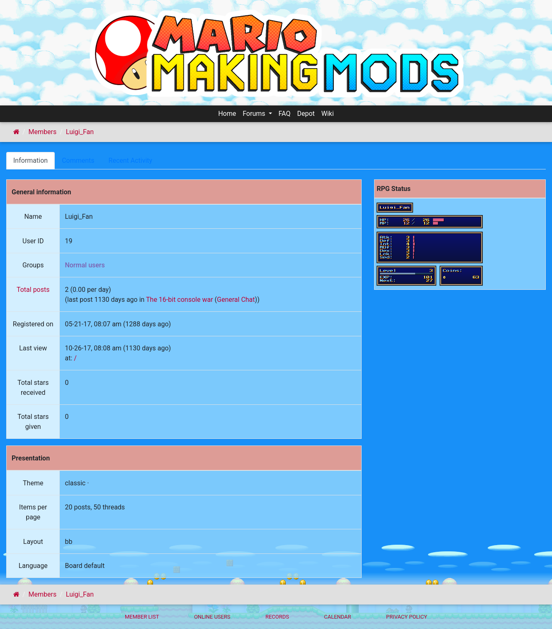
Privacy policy (406, 617)
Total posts (33, 290)
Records (277, 617)
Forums (255, 113)
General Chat (236, 299)
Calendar (337, 617)
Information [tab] (30, 160)
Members (43, 132)
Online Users (212, 617)
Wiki (327, 113)
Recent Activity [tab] (131, 160)
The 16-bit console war (179, 299)
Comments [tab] (78, 160)
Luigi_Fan (80, 132)
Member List (142, 617)
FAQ (285, 113)
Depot (305, 113)
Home (227, 113)
